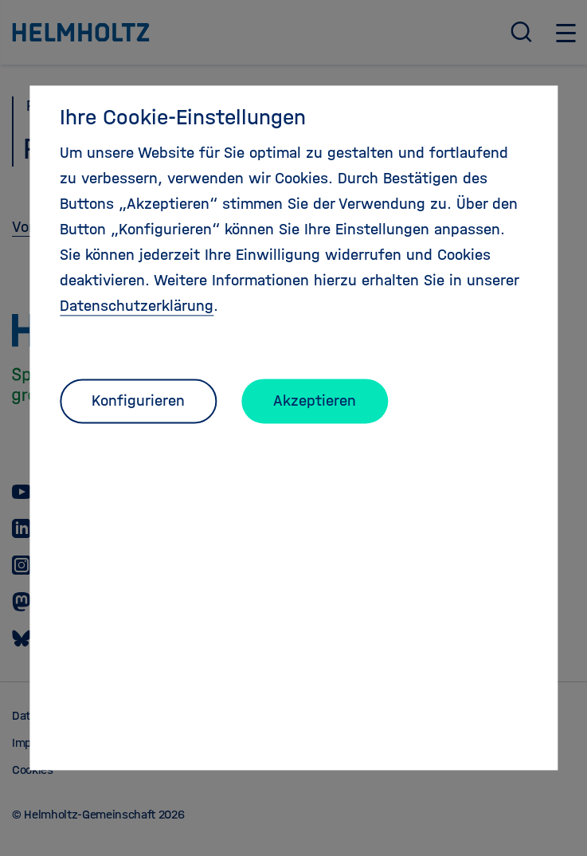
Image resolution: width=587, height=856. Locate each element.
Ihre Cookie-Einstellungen (183, 117)
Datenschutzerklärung (136, 305)
